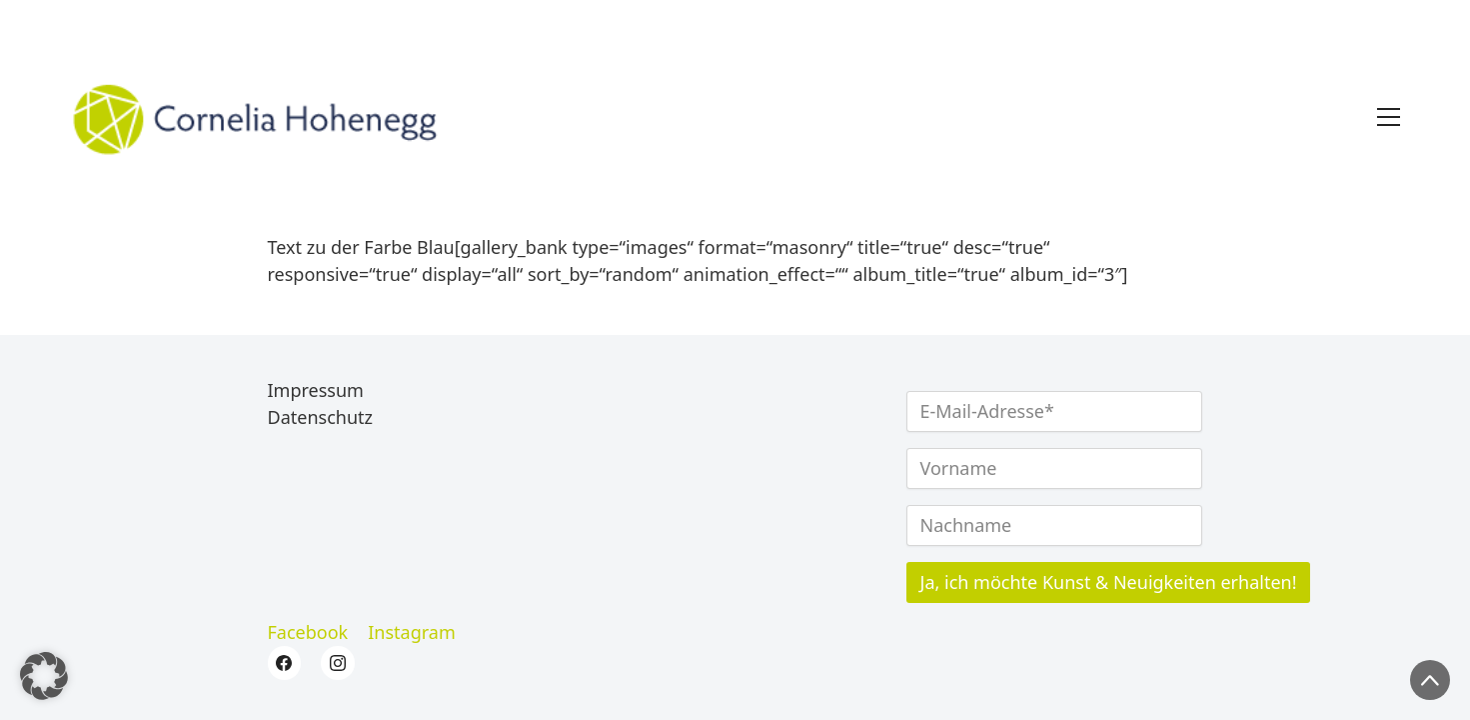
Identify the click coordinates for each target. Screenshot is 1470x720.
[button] (44, 676)
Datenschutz (320, 418)
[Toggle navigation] (1388, 117)
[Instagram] (412, 633)
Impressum (316, 391)
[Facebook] (308, 633)
